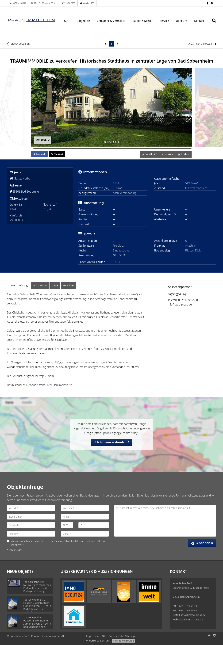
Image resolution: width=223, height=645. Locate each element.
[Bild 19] (70, 148)
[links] (105, 44)
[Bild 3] (37, 148)
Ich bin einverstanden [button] (110, 442)
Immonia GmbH (54, 636)
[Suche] (215, 23)
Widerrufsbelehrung (98, 640)
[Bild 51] (138, 148)
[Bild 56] (148, 148)
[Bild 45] (125, 148)
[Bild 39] (113, 148)
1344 (13, 209)
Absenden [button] (205, 543)
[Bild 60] (157, 148)
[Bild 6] (43, 148)
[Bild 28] (89, 148)
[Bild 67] (171, 148)
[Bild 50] (136, 148)
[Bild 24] (81, 148)
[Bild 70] (178, 148)
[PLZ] (67, 525)
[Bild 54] (144, 148)
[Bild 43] (121, 148)
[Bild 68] (173, 148)
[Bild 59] (154, 148)
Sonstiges (68, 285)
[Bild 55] (146, 148)
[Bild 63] (163, 148)
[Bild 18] (68, 148)
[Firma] (85, 517)
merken (167, 154)
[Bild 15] (62, 148)
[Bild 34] (102, 148)
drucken (183, 154)
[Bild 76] (190, 148)
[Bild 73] (184, 148)
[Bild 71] (180, 148)
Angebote (84, 20)
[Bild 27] (87, 148)
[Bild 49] (134, 148)
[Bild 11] (53, 148)
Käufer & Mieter (142, 20)
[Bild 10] (51, 148)
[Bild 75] (188, 148)
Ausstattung (40, 285)
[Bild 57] (150, 148)
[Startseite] (31, 20)
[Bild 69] (176, 148)
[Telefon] (31, 534)
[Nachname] (31, 517)
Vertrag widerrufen (123, 640)
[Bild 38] (110, 148)
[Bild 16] (64, 148)
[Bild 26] (85, 148)
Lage (55, 285)
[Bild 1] (32, 148)
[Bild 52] (140, 148)
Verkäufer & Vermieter (111, 20)
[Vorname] (85, 508)
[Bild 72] (182, 148)
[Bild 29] (91, 148)
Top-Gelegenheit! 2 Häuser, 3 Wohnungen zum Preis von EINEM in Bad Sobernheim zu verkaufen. (37, 606)
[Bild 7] (45, 148)
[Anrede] (31, 508)
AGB (104, 636)
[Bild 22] (77, 148)
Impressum (92, 636)
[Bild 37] (108, 148)
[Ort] (93, 525)
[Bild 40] (115, 148)
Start (67, 20)
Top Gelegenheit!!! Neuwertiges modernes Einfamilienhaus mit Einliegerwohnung (37, 586)
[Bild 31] (96, 148)
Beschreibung (19, 285)
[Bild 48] (131, 148)
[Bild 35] (104, 148)
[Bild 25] (83, 148)
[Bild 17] (66, 148)
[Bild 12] (56, 148)
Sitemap (130, 636)
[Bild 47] (129, 148)
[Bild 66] (169, 148)
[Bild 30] (94, 148)
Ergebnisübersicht (18, 44)
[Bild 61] (159, 148)
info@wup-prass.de (180, 304)
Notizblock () (148, 154)
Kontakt (199, 20)
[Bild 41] (117, 148)
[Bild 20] (72, 148)
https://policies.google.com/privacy (116, 433)
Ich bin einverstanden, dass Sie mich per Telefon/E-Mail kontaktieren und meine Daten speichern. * (56, 543)
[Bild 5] (41, 148)
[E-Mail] (85, 534)
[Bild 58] (152, 148)
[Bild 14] (60, 148)
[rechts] (118, 44)
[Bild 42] (119, 148)
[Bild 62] (161, 148)
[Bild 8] (47, 148)
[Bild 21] (75, 148)
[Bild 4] (39, 148)
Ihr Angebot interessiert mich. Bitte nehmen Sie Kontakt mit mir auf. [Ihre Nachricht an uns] (165, 521)
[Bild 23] (79, 148)
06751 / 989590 (19, 3)
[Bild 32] (98, 148)
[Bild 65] (167, 148)
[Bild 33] (100, 148)
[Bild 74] (186, 148)
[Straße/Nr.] (31, 525)
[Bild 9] (49, 148)
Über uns (181, 20)
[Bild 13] (58, 148)
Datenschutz (116, 636)
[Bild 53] (142, 148)
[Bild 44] (123, 148)
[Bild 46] (127, 148)
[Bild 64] (165, 148)
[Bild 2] (34, 148)
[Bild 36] (106, 148)
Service (164, 20)
